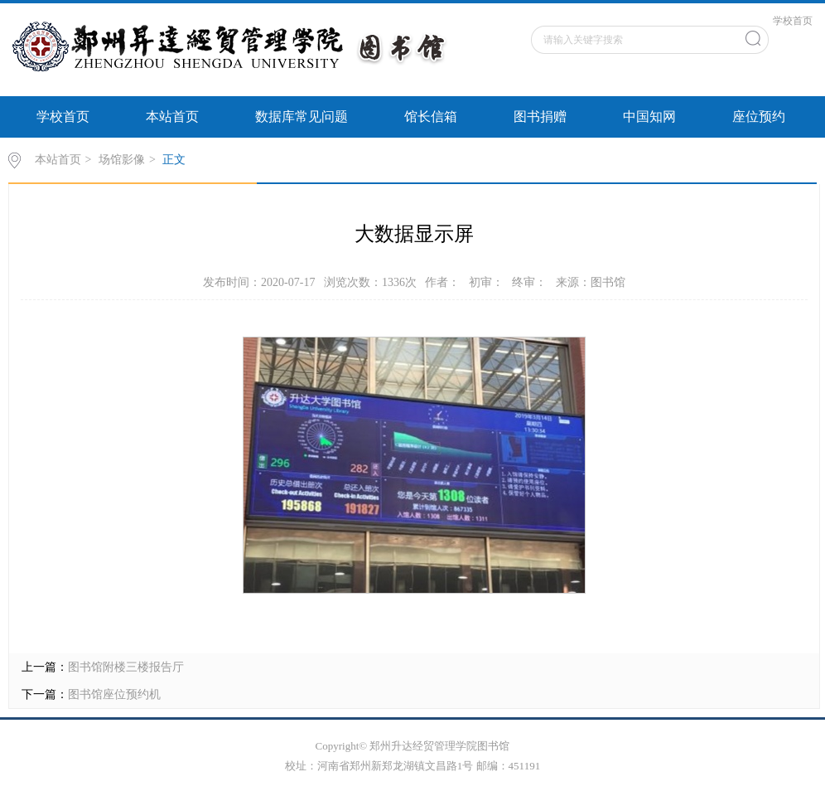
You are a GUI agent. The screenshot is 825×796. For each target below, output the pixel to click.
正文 (174, 159)
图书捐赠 (540, 116)
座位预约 (758, 116)
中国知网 (649, 116)
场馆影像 (122, 159)
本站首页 (172, 116)
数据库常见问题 (301, 116)
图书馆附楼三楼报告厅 (126, 667)
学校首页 (793, 21)
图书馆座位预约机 (114, 694)
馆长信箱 (430, 116)
